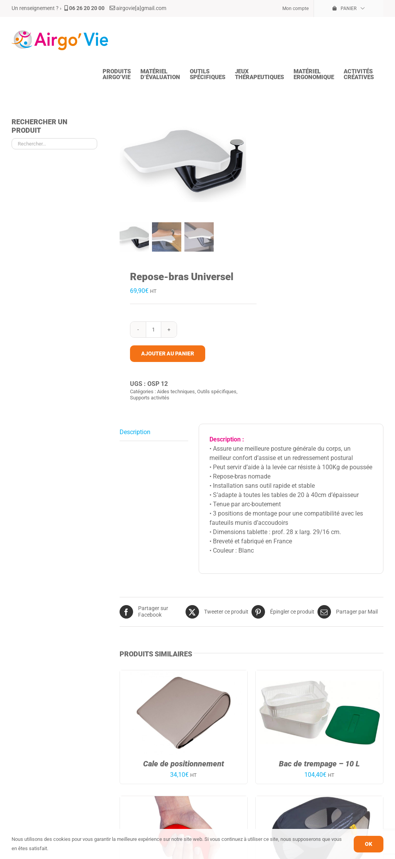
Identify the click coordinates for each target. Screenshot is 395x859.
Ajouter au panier (167, 353)
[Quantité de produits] (153, 329)
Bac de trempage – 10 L (319, 763)
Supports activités (149, 397)
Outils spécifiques (216, 391)
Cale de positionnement (183, 763)
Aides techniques (176, 391)
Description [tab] (135, 431)
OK (368, 844)
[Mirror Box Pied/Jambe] (319, 800)
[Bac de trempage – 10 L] (319, 674)
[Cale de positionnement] (183, 674)
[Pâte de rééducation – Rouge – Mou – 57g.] (183, 800)
